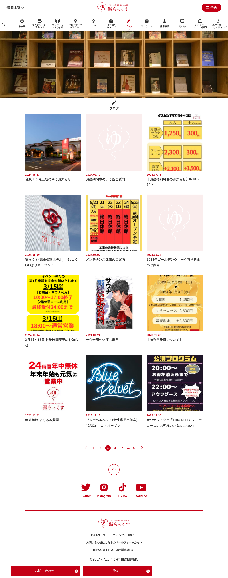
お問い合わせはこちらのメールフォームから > (114, 542)
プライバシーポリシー (125, 535)
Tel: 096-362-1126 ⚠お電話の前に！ (114, 549)
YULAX (97, 559)
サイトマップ (98, 535)
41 (135, 448)
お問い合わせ (56, 571)
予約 (211, 7)
